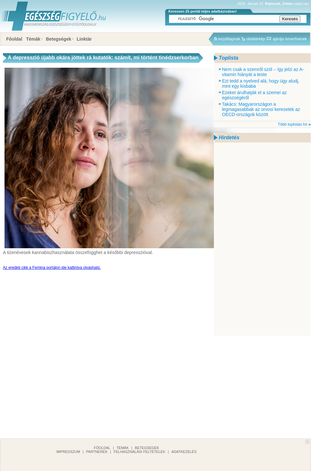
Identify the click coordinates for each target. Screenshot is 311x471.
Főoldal (14, 39)
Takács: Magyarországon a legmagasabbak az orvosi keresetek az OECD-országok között (261, 109)
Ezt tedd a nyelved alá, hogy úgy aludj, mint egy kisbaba (260, 83)
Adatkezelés (183, 452)
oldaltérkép (255, 39)
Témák (33, 39)
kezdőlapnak (229, 39)
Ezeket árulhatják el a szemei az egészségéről (254, 95)
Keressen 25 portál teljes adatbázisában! (202, 11)
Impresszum (68, 452)
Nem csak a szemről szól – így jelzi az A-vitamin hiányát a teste (263, 72)
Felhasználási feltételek (139, 452)
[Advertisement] (237, 239)
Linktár (84, 39)
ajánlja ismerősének (290, 39)
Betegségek (58, 39)
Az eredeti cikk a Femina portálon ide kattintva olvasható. (52, 267)
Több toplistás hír (292, 124)
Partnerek (96, 452)
